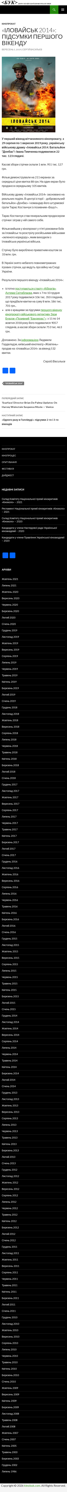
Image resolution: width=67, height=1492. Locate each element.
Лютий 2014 (8, 1079)
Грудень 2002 (9, 1464)
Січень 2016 (9, 932)
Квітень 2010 (9, 1368)
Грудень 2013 (9, 1092)
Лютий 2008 (8, 1426)
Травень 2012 (10, 1214)
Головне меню (62, 9)
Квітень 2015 (9, 989)
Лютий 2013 (8, 1156)
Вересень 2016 (10, 880)
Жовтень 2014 (10, 1028)
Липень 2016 (9, 893)
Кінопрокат (9, 23)
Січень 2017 (9, 855)
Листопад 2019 (10, 636)
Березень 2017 (10, 842)
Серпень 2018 (10, 733)
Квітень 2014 (9, 1066)
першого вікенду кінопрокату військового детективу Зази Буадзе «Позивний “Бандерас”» (33, 314)
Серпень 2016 (10, 887)
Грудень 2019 (9, 630)
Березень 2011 (10, 1298)
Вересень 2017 (10, 803)
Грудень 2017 (9, 784)
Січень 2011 (9, 1310)
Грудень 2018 (9, 707)
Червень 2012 (10, 1208)
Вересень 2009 (10, 1394)
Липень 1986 (9, 1471)
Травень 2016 (10, 906)
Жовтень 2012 (10, 1182)
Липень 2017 (9, 816)
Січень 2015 (9, 1009)
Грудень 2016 (9, 861)
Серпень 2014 (10, 1041)
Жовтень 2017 (10, 797)
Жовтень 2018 (10, 720)
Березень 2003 (10, 1458)
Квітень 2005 (9, 1445)
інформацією (29, 340)
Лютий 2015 (8, 1002)
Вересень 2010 (10, 1336)
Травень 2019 (10, 675)
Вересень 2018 (10, 726)
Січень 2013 (9, 1163)
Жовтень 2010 (10, 1330)
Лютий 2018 (8, 771)
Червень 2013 (10, 1131)
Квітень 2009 (9, 1400)
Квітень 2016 (9, 912)
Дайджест (8, 475)
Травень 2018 (10, 752)
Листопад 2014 (10, 1021)
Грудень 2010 (9, 1317)
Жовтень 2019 (10, 643)
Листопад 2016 (10, 867)
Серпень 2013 (10, 1118)
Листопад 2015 (10, 944)
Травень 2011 (10, 1285)
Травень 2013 (10, 1137)
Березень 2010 (10, 1375)
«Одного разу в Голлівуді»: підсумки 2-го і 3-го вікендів (33, 419)
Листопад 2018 (10, 713)
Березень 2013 (10, 1150)
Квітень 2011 (9, 1291)
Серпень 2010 (10, 1343)
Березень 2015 (10, 996)
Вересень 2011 (10, 1265)
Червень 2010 (10, 1355)
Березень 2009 (10, 1407)
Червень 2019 (10, 668)
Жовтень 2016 (10, 874)
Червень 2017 (10, 822)
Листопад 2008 (10, 1413)
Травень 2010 (10, 1362)
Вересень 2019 (10, 649)
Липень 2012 (9, 1201)
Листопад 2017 (10, 790)
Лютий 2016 (8, 925)
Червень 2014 (10, 1054)
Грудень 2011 (9, 1246)
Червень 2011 (10, 1278)
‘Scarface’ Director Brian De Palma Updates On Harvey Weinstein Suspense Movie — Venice (33, 402)
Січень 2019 (9, 700)
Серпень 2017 (10, 810)
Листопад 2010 (10, 1323)
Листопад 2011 (10, 1253)
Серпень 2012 (10, 1195)
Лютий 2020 (8, 617)
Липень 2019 (9, 662)
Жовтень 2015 (10, 951)
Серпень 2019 (10, 656)
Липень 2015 (9, 970)
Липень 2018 (9, 739)
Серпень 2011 (10, 1272)
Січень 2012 (9, 1240)
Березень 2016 (10, 919)
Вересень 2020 (10, 598)
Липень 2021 (9, 585)
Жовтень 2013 (10, 1105)
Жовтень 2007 (10, 1432)
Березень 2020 (10, 611)
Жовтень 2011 (10, 1259)
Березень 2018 (10, 765)
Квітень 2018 (9, 758)
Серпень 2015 (10, 964)
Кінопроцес (9, 455)
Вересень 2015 (10, 957)
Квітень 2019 (9, 681)
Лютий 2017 (8, 848)
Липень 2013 (9, 1124)
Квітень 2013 (9, 1143)
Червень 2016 (10, 900)
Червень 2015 (10, 977)
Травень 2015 (10, 983)
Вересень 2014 (10, 1034)
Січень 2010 (9, 1381)
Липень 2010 (9, 1349)
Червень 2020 (10, 604)
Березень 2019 (10, 688)
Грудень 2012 (9, 1169)
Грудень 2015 (9, 938)
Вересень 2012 (10, 1188)
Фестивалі (8, 468)
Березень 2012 (10, 1227)
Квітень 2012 (9, 1221)
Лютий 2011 (8, 1304)
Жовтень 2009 (10, 1387)
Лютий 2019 (8, 694)
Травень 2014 (10, 1060)
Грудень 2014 (9, 1015)
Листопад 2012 (10, 1176)
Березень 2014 (10, 1073)
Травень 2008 (10, 1420)
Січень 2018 (9, 778)
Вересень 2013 (10, 1111)
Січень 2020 (9, 623)
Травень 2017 (10, 829)
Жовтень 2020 (10, 591)
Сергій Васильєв (32, 49)
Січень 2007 (9, 1439)
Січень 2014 (9, 1086)
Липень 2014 (9, 1047)
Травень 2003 (10, 1452)
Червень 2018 (10, 745)
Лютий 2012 (8, 1233)
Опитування (9, 462)
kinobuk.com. (32, 1485)
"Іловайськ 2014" (14, 383)
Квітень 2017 (9, 835)
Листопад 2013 (10, 1099)
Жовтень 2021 (10, 578)
